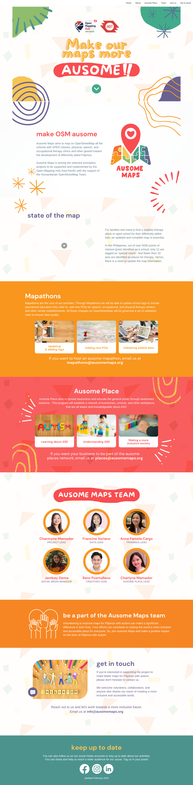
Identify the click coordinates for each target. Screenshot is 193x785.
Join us (173, 3)
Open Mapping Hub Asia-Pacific (56, 170)
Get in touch (185, 3)
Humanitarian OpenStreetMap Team (63, 174)
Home (128, 3)
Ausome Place (151, 3)
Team (163, 3)
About (138, 3)
